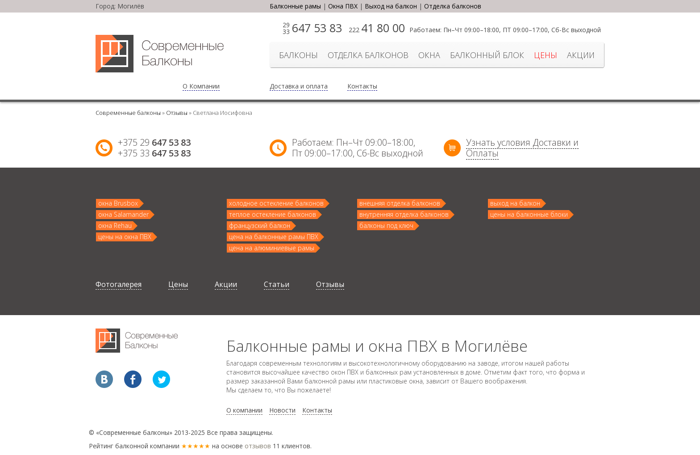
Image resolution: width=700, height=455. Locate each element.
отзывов (258, 446)
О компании (244, 410)
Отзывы (330, 284)
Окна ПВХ (343, 6)
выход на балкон (515, 203)
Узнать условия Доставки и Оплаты (522, 147)
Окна (429, 55)
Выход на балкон (391, 6)
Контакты (362, 86)
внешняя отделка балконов (399, 203)
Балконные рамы (295, 6)
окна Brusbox (118, 203)
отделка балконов (368, 55)
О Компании (201, 86)
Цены (545, 55)
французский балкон (259, 225)
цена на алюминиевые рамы (271, 248)
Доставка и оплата (299, 86)
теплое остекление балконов (272, 214)
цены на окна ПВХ (124, 236)
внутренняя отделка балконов (404, 214)
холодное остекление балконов (276, 203)
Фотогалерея (119, 284)
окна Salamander (123, 214)
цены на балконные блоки (529, 214)
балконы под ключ (386, 225)
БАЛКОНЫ (298, 55)
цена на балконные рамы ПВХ (273, 236)
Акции (581, 55)
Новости (282, 410)
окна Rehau (115, 225)
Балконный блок (487, 55)
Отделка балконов (452, 6)
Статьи (276, 284)
